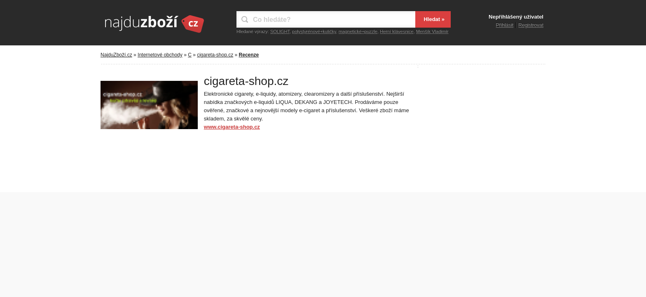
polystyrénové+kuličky (314, 31)
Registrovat (530, 25)
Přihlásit (505, 25)
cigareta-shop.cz (215, 55)
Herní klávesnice (396, 31)
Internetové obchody (160, 55)
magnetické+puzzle (358, 31)
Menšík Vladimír (432, 31)
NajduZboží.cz (116, 55)
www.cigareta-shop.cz (232, 127)
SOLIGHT (280, 31)
